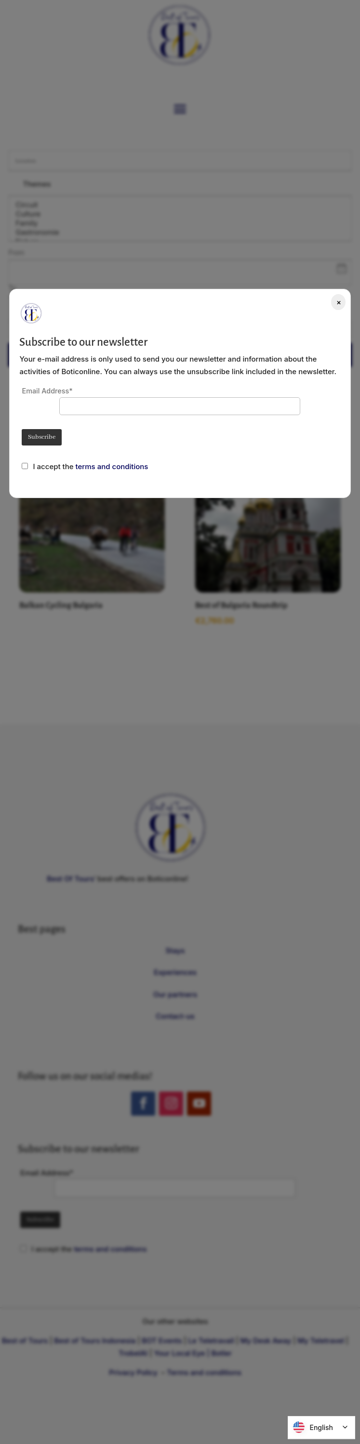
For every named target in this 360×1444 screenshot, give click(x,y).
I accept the (54, 466)
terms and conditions (112, 466)
